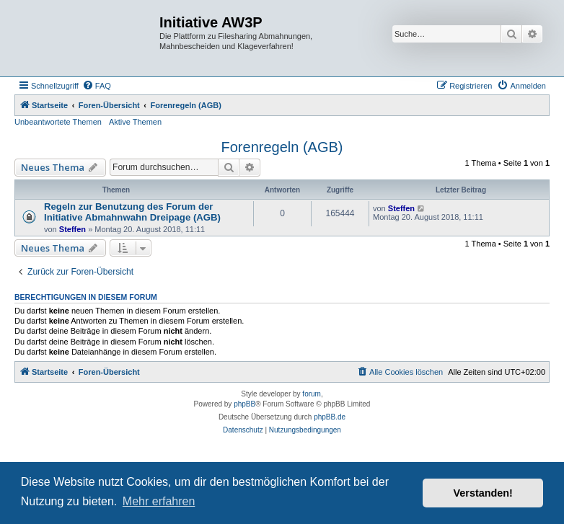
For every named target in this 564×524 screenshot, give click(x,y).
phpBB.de (329, 417)
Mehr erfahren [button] (159, 501)
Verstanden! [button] (483, 493)
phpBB (244, 404)
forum (311, 394)
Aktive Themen (135, 121)
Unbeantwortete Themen (58, 121)
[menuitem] (96, 85)
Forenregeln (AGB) (282, 147)
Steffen (72, 229)
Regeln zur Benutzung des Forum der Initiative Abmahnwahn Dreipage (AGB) (132, 212)
